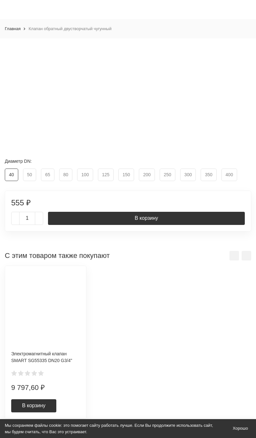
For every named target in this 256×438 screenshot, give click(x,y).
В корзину (146, 218)
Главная (12, 28)
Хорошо (240, 428)
